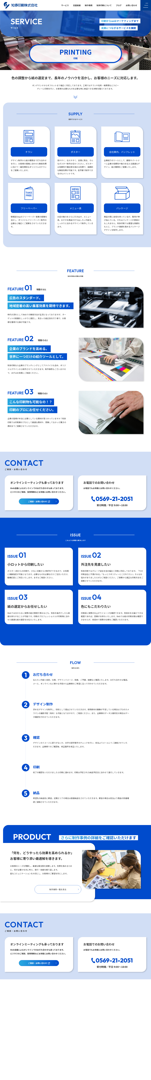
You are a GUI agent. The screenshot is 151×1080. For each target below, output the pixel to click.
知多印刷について (104, 5)
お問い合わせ (131, 5)
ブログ (119, 5)
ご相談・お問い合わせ (38, 501)
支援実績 (77, 5)
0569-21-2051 (114, 498)
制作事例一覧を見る (57, 889)
